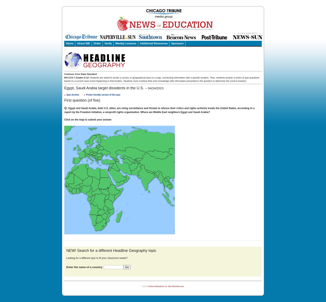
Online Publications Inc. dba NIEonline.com (166, 286)
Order (97, 43)
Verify (108, 43)
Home (69, 43)
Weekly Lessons (125, 43)
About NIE (83, 43)
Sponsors (177, 43)
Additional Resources (154, 43)
